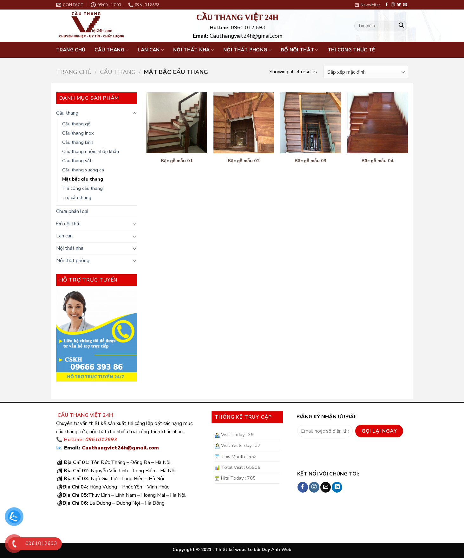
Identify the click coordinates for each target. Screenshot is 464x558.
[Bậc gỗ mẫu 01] (176, 122)
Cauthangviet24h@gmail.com (120, 447)
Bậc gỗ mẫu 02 (244, 161)
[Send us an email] (405, 5)
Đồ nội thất (299, 50)
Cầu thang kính (77, 142)
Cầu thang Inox (78, 133)
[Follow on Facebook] (387, 5)
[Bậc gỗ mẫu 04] (377, 122)
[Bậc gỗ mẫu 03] (310, 122)
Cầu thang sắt (76, 160)
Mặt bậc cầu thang (82, 179)
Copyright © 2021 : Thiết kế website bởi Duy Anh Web (232, 550)
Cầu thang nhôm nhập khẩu (90, 151)
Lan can (151, 50)
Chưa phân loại (72, 211)
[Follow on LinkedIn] (337, 487)
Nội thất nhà (193, 50)
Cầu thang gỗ (76, 124)
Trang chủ (71, 50)
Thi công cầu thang (82, 188)
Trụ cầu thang (76, 197)
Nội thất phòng (247, 50)
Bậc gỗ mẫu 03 (311, 161)
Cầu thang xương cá (83, 170)
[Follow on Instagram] (393, 5)
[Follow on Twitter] (399, 5)
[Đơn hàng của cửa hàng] (365, 72)
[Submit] (401, 26)
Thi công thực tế (351, 50)
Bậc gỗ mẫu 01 (177, 161)
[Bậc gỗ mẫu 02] (243, 122)
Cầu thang (111, 50)
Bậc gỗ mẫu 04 (378, 161)
